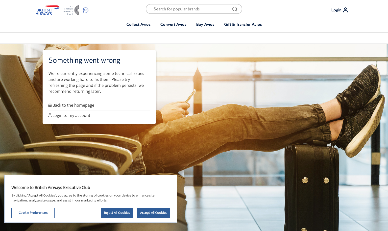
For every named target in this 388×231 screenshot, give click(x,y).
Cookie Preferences (33, 212)
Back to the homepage (71, 105)
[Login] (341, 10)
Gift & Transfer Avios (243, 24)
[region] (90, 199)
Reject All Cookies (117, 212)
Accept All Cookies (153, 212)
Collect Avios (138, 24)
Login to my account (69, 115)
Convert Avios (173, 24)
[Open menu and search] (190, 8)
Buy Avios (205, 24)
